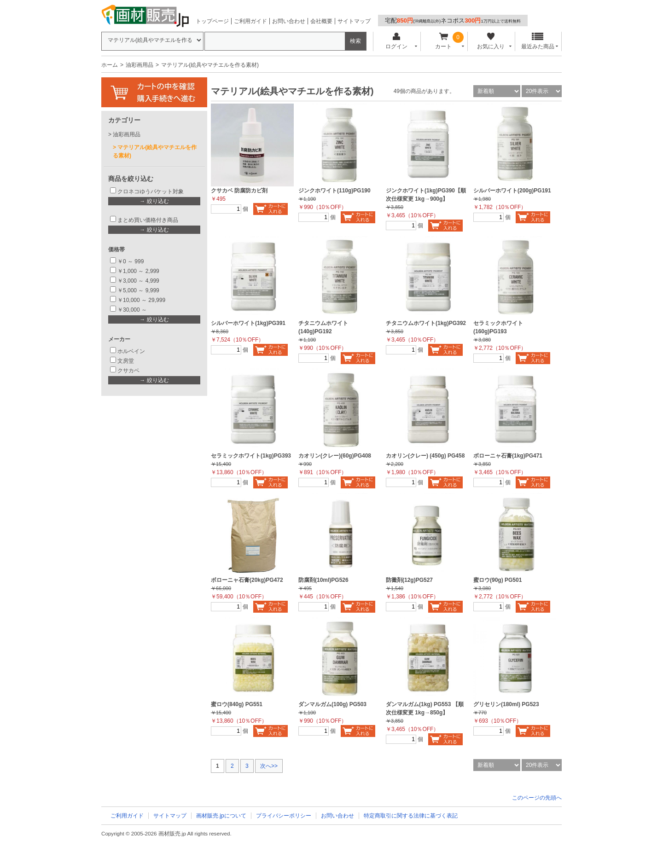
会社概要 (321, 21)
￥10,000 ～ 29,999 (141, 300)
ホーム (109, 65)
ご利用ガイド (250, 21)
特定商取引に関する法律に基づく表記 (411, 815)
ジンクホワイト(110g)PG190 (334, 190)
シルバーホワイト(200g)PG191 (512, 190)
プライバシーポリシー (283, 815)
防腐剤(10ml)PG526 (323, 580)
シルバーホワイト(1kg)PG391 (248, 323)
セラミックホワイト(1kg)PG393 (251, 455)
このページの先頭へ (537, 798)
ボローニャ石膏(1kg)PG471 (507, 455)
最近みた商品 (538, 41)
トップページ (212, 21)
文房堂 (125, 361)
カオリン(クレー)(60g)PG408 (334, 455)
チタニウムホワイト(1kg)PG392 (426, 323)
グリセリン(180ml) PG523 (506, 704)
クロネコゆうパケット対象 (150, 191)
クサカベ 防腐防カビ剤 (239, 190)
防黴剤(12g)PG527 (409, 580)
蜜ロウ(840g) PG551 (236, 704)
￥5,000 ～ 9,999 (138, 290)
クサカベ (128, 370)
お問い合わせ (288, 21)
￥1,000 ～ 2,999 (138, 271)
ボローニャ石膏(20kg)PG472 (247, 580)
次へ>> (269, 766)
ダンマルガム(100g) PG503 (332, 704)
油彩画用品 (139, 65)
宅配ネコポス (453, 20)
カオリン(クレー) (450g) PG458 (425, 455)
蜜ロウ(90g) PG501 (497, 580)
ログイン (396, 41)
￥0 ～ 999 (130, 261)
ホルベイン (131, 351)
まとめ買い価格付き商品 (147, 220)
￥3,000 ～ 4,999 (138, 281)
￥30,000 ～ (132, 310)
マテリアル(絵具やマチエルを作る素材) (155, 151)
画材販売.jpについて (221, 815)
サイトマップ (354, 21)
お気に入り (490, 41)
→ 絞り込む (154, 201)
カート (443, 41)
